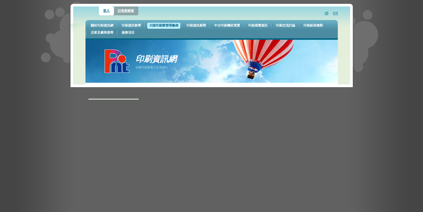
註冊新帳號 (126, 10)
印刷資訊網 (156, 59)
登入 (106, 10)
